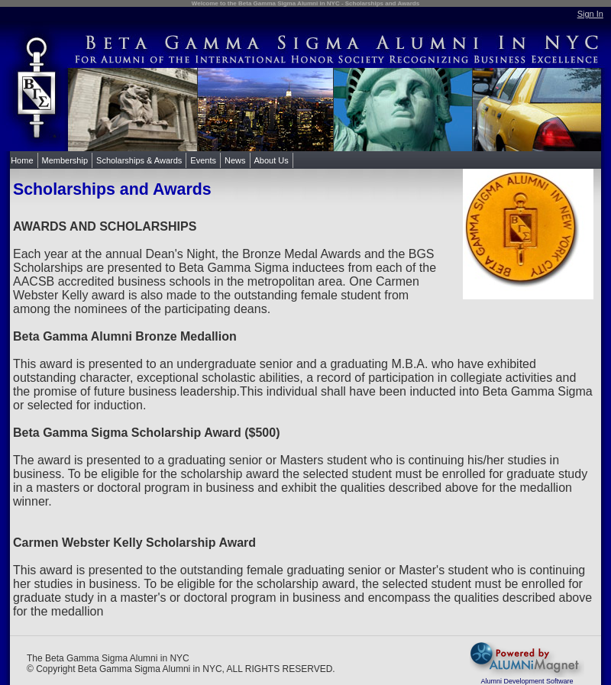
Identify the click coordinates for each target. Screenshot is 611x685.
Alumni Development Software (526, 681)
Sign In (590, 13)
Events (203, 160)
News (235, 160)
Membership (65, 160)
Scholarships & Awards (139, 160)
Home (22, 160)
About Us (271, 160)
